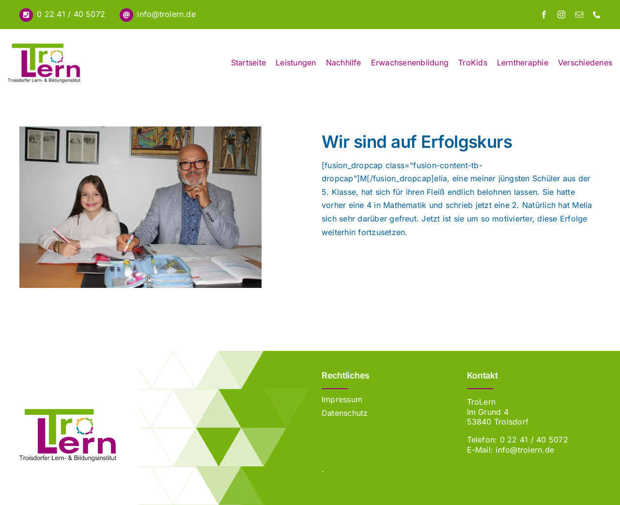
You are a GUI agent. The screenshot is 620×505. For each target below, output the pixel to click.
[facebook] (544, 14)
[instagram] (561, 14)
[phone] (597, 14)
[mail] (579, 14)
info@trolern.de (166, 14)
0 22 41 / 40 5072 (71, 14)
